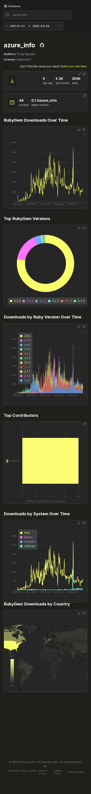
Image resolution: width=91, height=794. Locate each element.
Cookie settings (75, 772)
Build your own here (73, 66)
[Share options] (79, 74)
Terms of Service (42, 772)
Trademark (13, 770)
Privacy (23, 770)
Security (33, 770)
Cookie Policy (58, 772)
